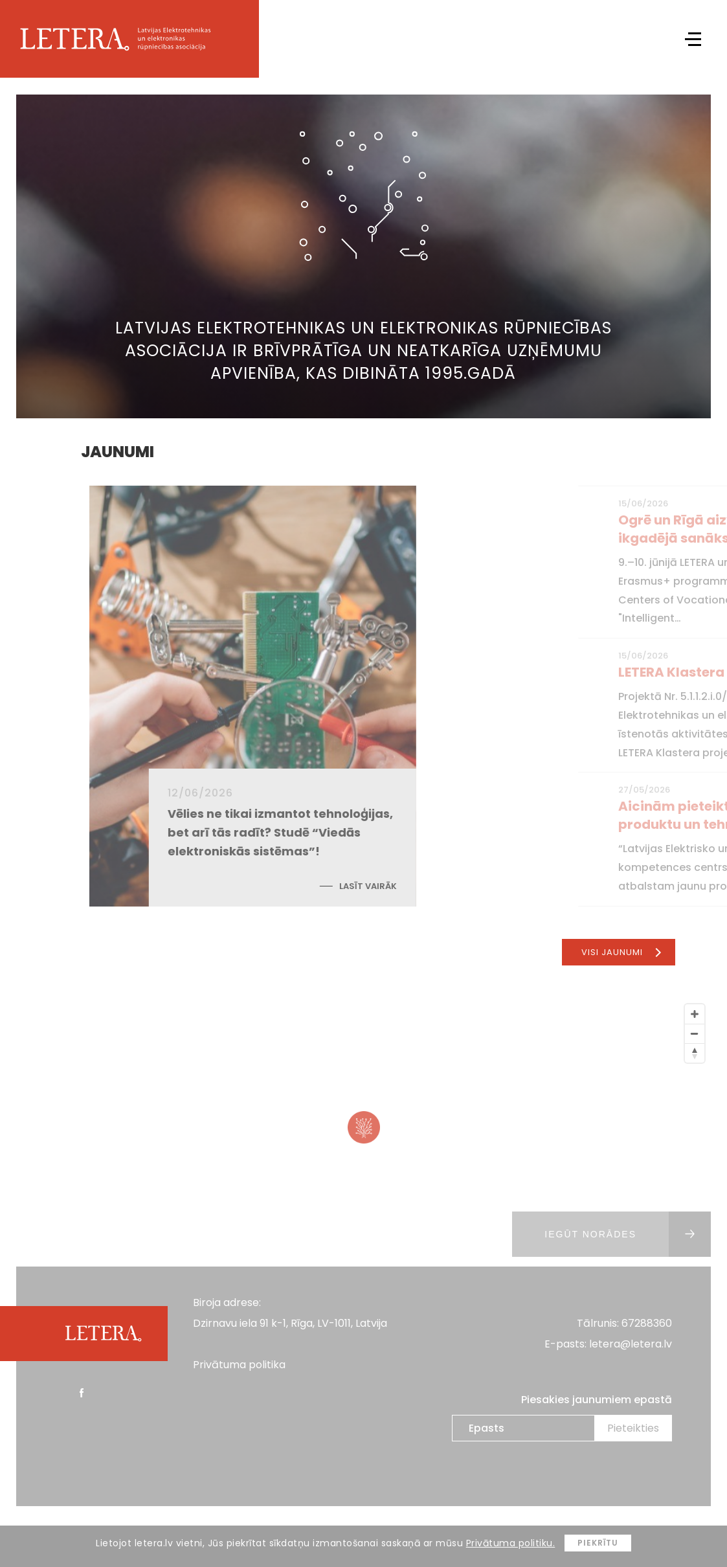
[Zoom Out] (694, 1033)
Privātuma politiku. (510, 1543)
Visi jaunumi (621, 952)
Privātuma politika (239, 1364)
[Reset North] (694, 1053)
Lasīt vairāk (449, 886)
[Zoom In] (694, 1014)
